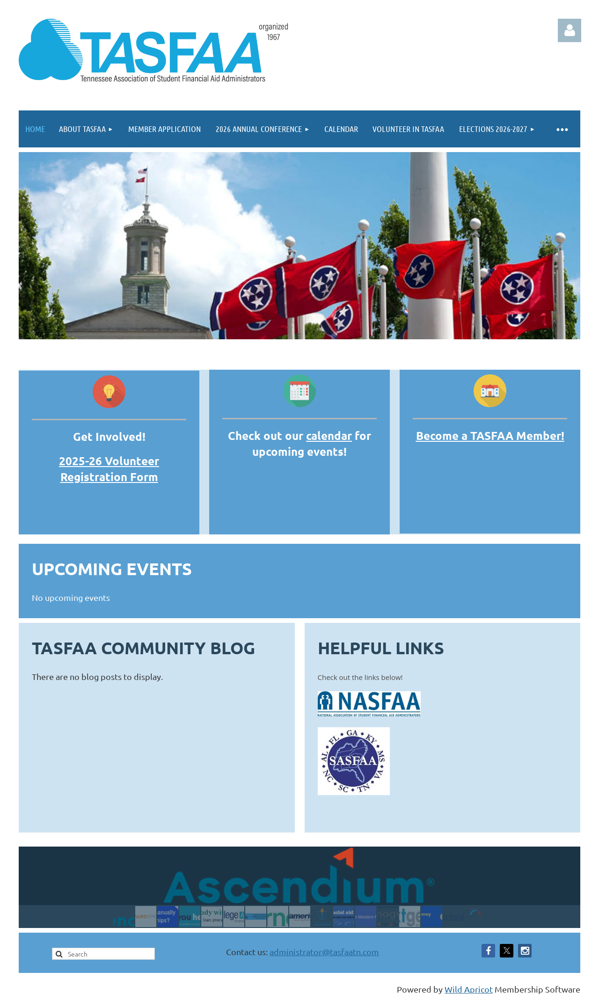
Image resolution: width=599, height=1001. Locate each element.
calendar (329, 435)
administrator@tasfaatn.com (324, 952)
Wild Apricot (469, 989)
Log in (569, 30)
